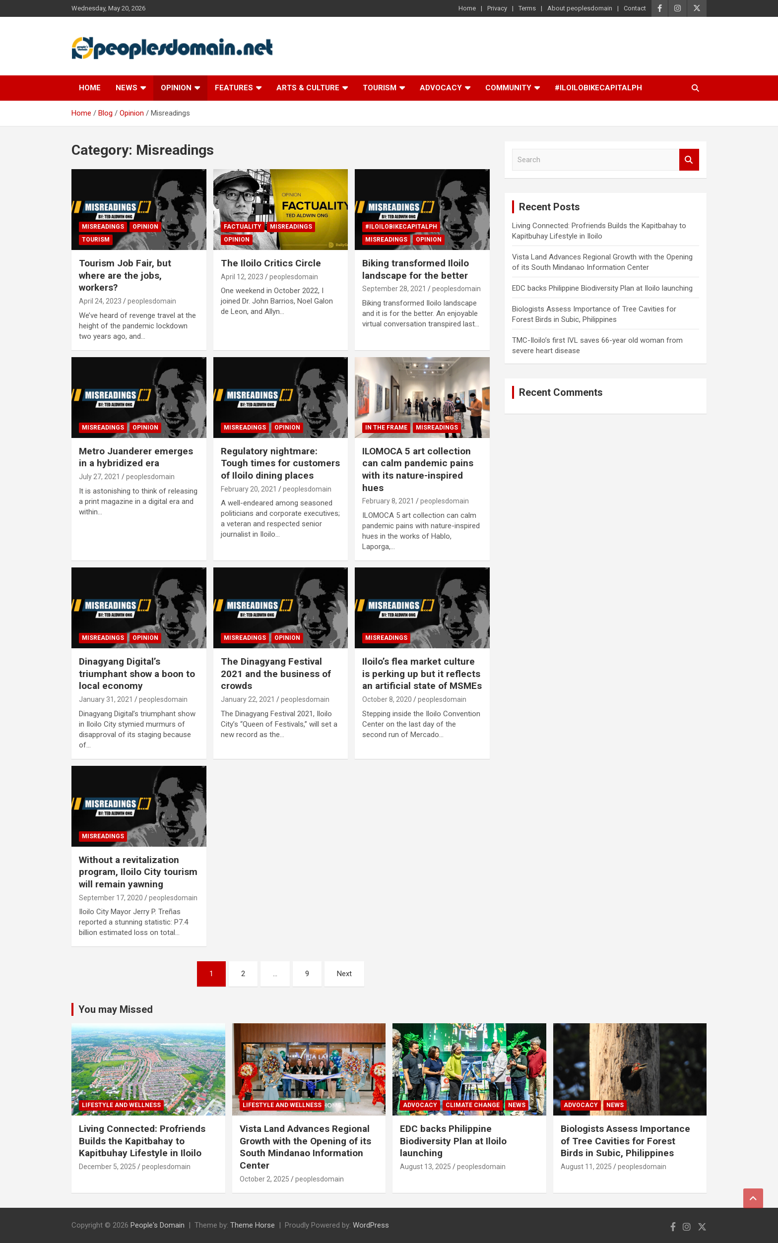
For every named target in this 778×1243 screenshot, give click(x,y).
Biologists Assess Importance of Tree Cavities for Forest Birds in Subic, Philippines (625, 1141)
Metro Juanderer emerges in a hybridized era (136, 457)
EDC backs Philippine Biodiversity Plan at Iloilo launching (602, 288)
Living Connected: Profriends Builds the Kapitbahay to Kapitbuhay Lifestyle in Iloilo (142, 1141)
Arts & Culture (307, 87)
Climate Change (473, 1105)
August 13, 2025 (425, 1167)
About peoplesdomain (579, 8)
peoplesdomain (152, 301)
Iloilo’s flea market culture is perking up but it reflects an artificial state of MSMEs (422, 673)
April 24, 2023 (100, 301)
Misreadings (103, 226)
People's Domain (157, 1225)
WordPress (371, 1225)
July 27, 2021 (99, 477)
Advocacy (441, 87)
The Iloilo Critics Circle (271, 263)
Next (344, 973)
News (126, 87)
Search (689, 160)
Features (234, 87)
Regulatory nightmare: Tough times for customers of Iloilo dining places (280, 463)
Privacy (497, 8)
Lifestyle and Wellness (121, 1105)
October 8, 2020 (387, 699)
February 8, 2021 (388, 501)
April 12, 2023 (242, 277)
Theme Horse (252, 1225)
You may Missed (115, 1009)
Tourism (379, 87)
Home (467, 8)
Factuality (242, 226)
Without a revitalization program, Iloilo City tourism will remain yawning (138, 872)
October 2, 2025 (264, 1179)
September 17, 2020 (111, 898)
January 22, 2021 (248, 699)
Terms (527, 8)
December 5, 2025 (107, 1167)
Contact (635, 8)
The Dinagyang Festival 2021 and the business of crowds (276, 673)
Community (508, 87)
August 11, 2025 (586, 1167)
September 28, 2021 (394, 289)
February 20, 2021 (249, 489)
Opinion (176, 87)
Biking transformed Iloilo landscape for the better (415, 269)
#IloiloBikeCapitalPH (598, 87)
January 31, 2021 (106, 699)
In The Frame (386, 427)
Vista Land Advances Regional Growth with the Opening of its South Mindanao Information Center (305, 1147)
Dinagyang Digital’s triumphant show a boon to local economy (137, 673)
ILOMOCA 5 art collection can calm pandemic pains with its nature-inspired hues (417, 469)
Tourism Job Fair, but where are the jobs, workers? (125, 275)
